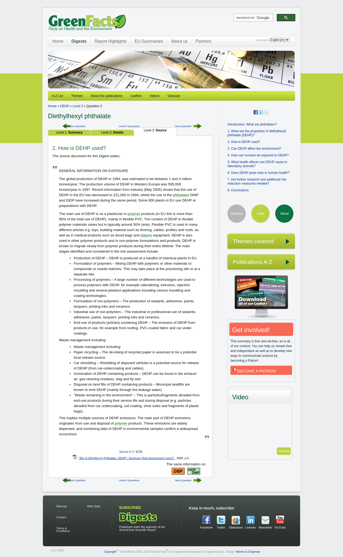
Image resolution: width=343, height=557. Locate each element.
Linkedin (250, 527)
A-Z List (57, 96)
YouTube (280, 527)
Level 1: (69, 132)
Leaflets (136, 96)
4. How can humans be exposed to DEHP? (258, 155)
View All (283, 451)
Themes (77, 96)
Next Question (183, 126)
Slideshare (236, 527)
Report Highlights (111, 41)
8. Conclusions (238, 190)
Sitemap (61, 506)
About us (179, 41)
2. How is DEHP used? (244, 142)
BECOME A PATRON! (254, 371)
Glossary (173, 96)
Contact (61, 517)
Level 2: (112, 132)
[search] (252, 17)
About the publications (106, 96)
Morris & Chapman (248, 551)
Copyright (110, 551)
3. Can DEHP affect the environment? (254, 148)
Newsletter (265, 527)
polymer (134, 214)
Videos (154, 96)
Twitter (221, 527)
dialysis (146, 235)
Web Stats (93, 506)
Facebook (206, 527)
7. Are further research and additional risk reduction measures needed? (257, 181)
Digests (79, 41)
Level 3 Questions (129, 126)
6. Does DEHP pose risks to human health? (258, 173)
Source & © (126, 451)
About (284, 213)
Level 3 (78, 106)
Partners (203, 41)
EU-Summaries (149, 41)
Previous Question (75, 126)
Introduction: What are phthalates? (252, 124)
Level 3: (155, 130)
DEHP (64, 106)
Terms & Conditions (63, 530)
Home (58, 41)
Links (260, 213)
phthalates (181, 195)
